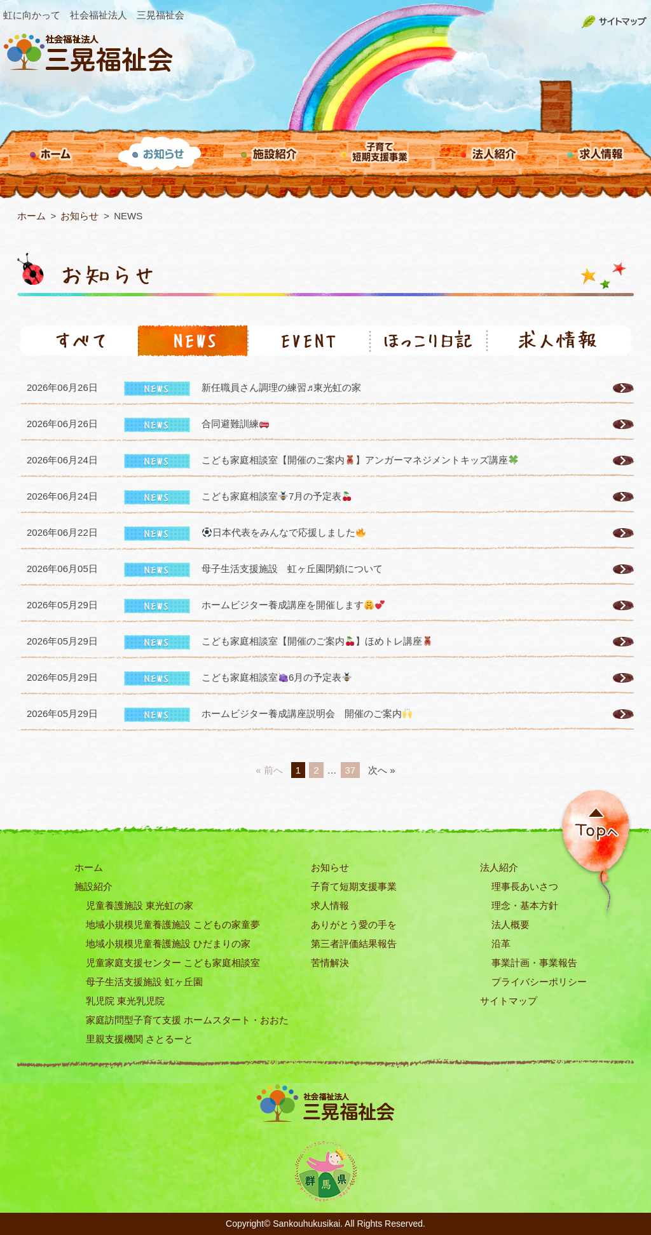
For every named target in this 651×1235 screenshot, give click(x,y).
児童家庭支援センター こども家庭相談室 (173, 962)
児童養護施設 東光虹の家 (139, 905)
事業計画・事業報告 (534, 962)
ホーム (88, 867)
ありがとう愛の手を (354, 924)
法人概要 (510, 924)
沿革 (501, 943)
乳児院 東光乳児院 (125, 1000)
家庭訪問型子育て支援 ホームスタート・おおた (187, 1019)
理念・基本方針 (524, 905)
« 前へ (269, 770)
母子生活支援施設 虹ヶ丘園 (144, 981)
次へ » (381, 770)
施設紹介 (93, 886)
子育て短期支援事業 (354, 886)
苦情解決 (330, 962)
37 (350, 770)
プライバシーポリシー (539, 981)
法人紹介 (499, 867)
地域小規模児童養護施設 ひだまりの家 (168, 943)
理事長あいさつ (524, 886)
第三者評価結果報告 (354, 943)
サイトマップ (508, 1000)
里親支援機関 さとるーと (139, 1039)
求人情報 (330, 905)
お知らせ (330, 867)
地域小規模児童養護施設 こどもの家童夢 (173, 924)
